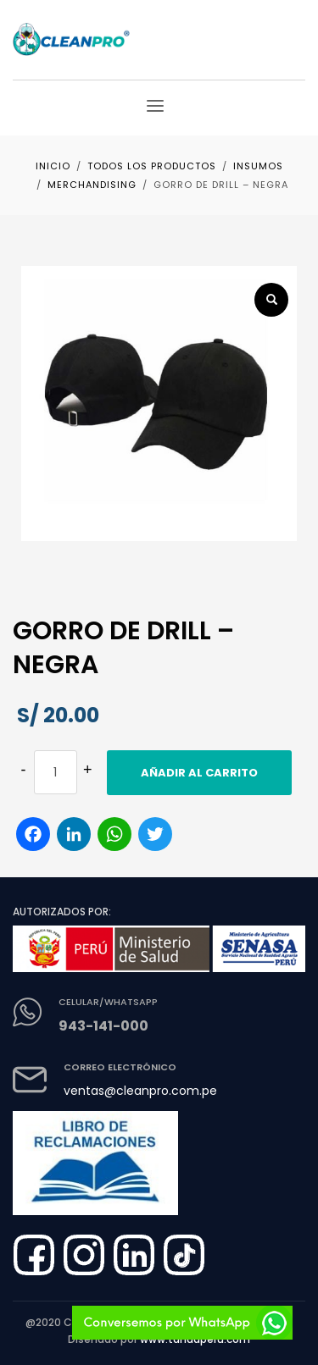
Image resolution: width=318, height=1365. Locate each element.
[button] (271, 300)
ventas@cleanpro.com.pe (140, 1090)
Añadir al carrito (199, 773)
